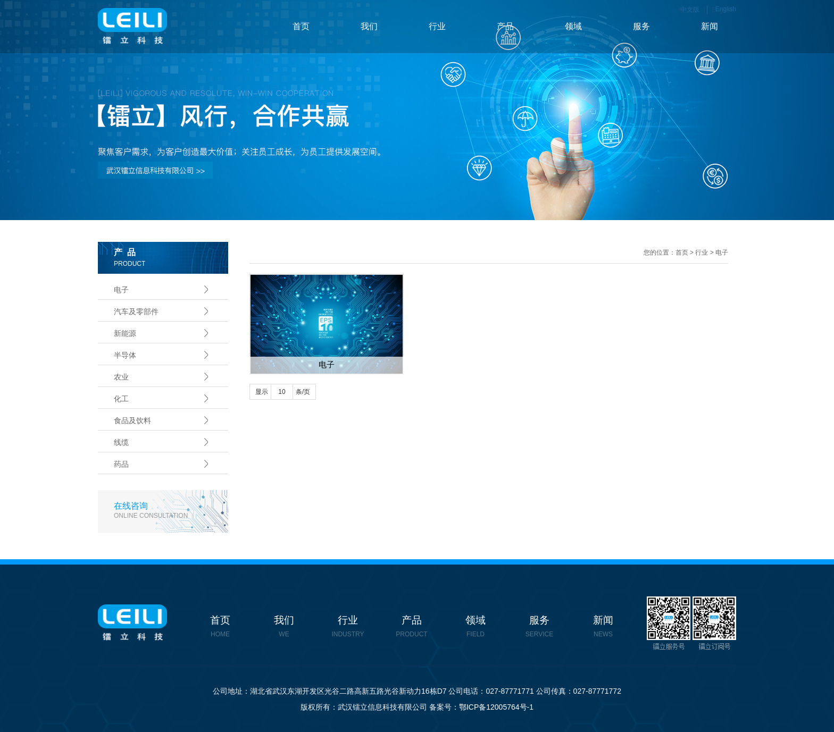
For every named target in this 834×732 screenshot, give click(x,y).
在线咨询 (171, 510)
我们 (369, 26)
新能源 (125, 333)
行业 (437, 26)
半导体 (125, 355)
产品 (505, 26)
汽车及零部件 (136, 311)
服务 (641, 26)
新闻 (709, 26)
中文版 (689, 9)
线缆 (121, 442)
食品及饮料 (132, 420)
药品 (121, 464)
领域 (573, 26)
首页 (301, 26)
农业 (121, 377)
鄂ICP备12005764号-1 (496, 707)
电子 (121, 289)
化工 (121, 398)
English (725, 9)
